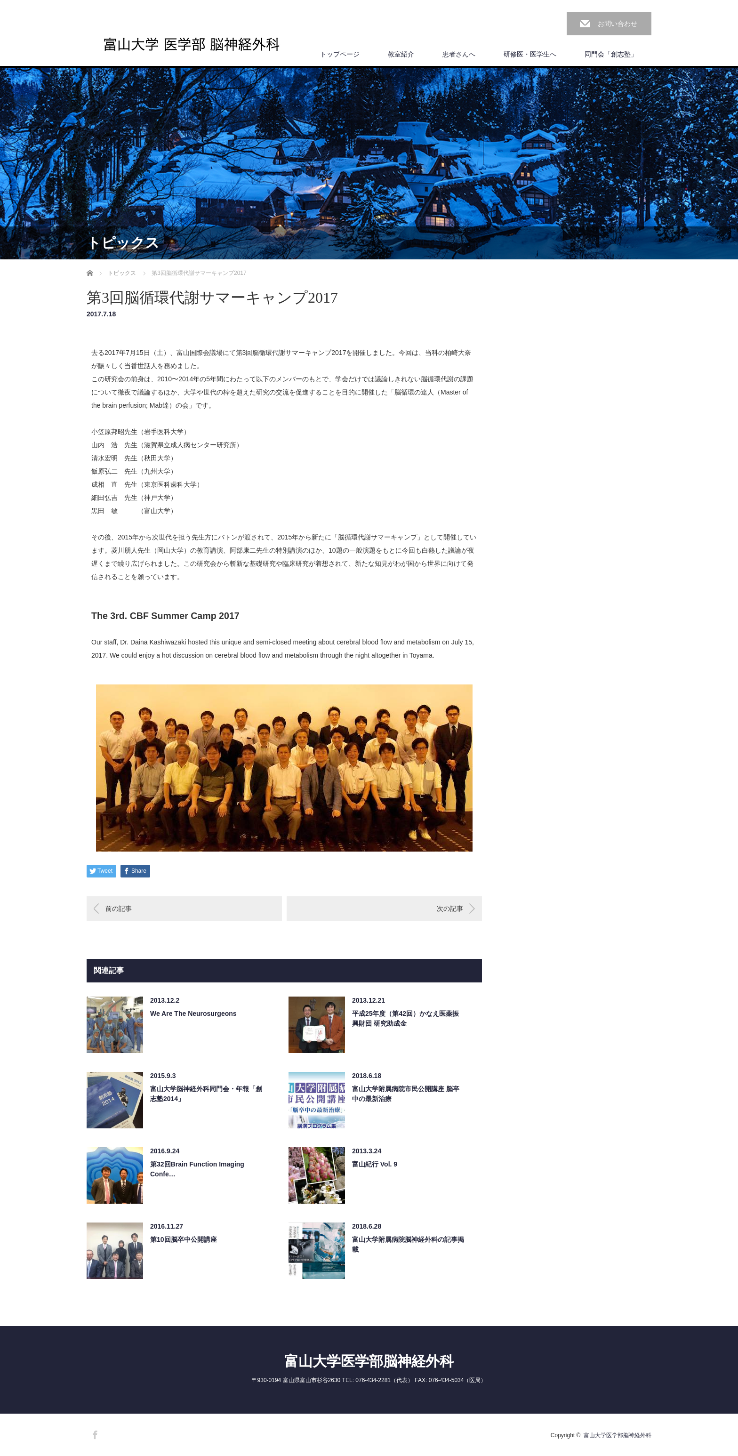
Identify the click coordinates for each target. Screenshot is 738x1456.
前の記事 (118, 908)
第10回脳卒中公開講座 (183, 1239)
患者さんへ (458, 54)
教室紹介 (401, 54)
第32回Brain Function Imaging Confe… (197, 1169)
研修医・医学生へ (530, 54)
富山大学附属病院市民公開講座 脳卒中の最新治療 (405, 1093)
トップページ (340, 54)
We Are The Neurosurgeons (193, 1013)
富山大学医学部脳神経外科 (369, 1361)
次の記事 (450, 908)
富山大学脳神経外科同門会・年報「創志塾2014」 (206, 1093)
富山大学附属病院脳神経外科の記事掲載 (408, 1244)
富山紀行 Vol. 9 (374, 1164)
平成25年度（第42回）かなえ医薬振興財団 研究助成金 (405, 1018)
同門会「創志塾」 (611, 54)
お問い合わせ (617, 23)
